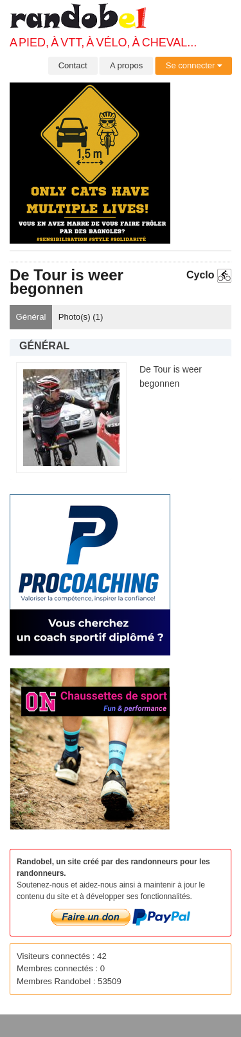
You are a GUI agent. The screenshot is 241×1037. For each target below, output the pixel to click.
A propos (126, 65)
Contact (72, 65)
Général (31, 317)
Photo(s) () (80, 317)
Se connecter (194, 65)
